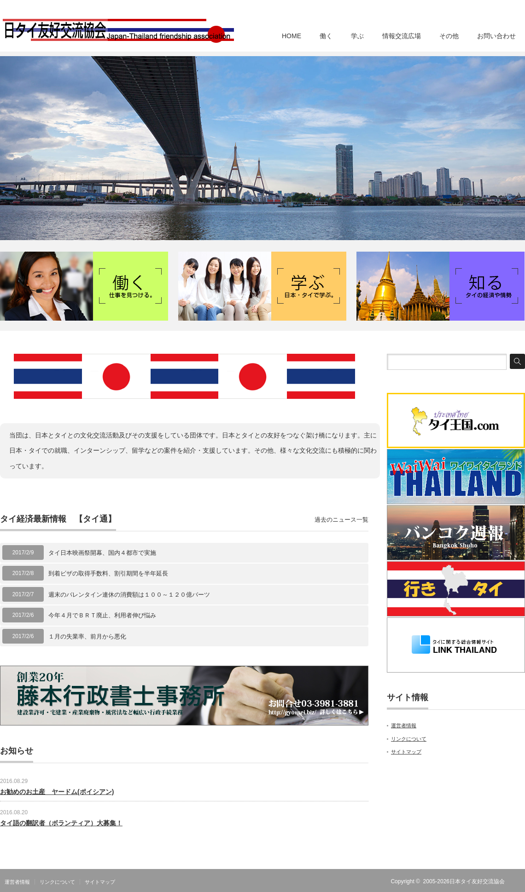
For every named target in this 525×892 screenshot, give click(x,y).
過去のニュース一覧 (341, 519)
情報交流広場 (401, 36)
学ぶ (357, 36)
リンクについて (408, 739)
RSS (519, 881)
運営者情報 (403, 725)
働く (326, 36)
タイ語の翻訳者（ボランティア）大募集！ (61, 823)
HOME (291, 36)
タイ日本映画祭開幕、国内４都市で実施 (102, 552)
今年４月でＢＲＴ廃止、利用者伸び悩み (102, 615)
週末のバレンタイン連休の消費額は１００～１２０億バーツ (129, 594)
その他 (449, 36)
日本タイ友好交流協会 (477, 881)
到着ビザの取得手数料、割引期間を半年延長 (108, 573)
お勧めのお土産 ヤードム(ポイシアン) (57, 791)
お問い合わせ (496, 36)
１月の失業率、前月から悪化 (87, 636)
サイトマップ (406, 751)
